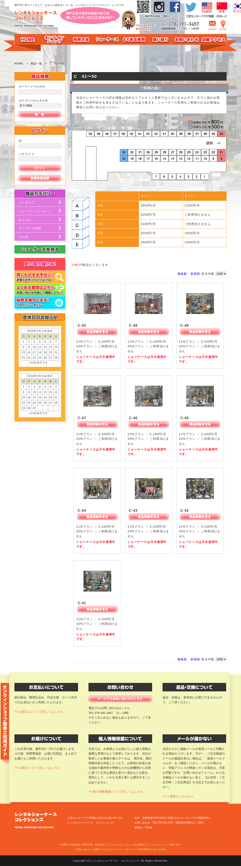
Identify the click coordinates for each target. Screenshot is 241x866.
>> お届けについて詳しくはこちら (37, 767)
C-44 (82, 510)
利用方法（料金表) (93, 844)
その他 (23, 237)
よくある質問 (136, 844)
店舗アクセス (100, 849)
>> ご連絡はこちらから (178, 796)
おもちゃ (25, 219)
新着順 (195, 273)
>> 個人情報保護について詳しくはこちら (115, 791)
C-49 (133, 325)
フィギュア (27, 202)
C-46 (133, 418)
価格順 (182, 273)
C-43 (133, 510)
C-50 (82, 325)
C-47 (82, 418)
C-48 (184, 325)
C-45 (184, 418)
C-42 (184, 510)
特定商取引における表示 (152, 849)
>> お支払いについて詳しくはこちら (38, 711)
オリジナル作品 (30, 228)
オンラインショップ (157, 844)
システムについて (116, 844)
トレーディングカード (35, 211)
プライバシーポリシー (123, 849)
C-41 (82, 603)
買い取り (176, 844)
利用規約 (75, 844)
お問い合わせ (83, 849)
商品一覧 (36, 63)
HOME (18, 63)
